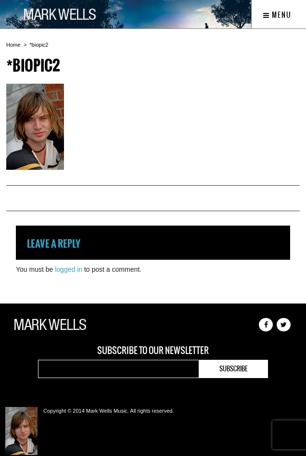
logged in (68, 269)
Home (13, 45)
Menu (277, 15)
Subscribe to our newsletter (153, 350)
